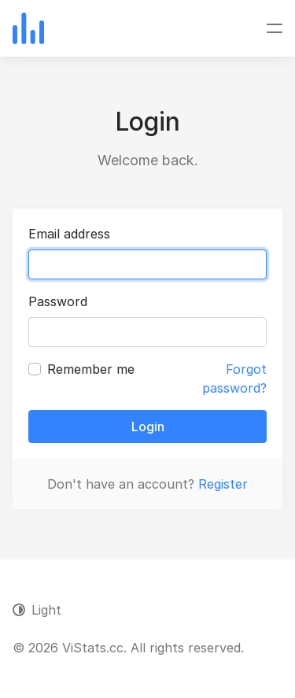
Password (57, 301)
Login (147, 426)
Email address (69, 234)
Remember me (91, 369)
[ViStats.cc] (28, 28)
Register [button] (223, 484)
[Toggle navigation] (274, 28)
